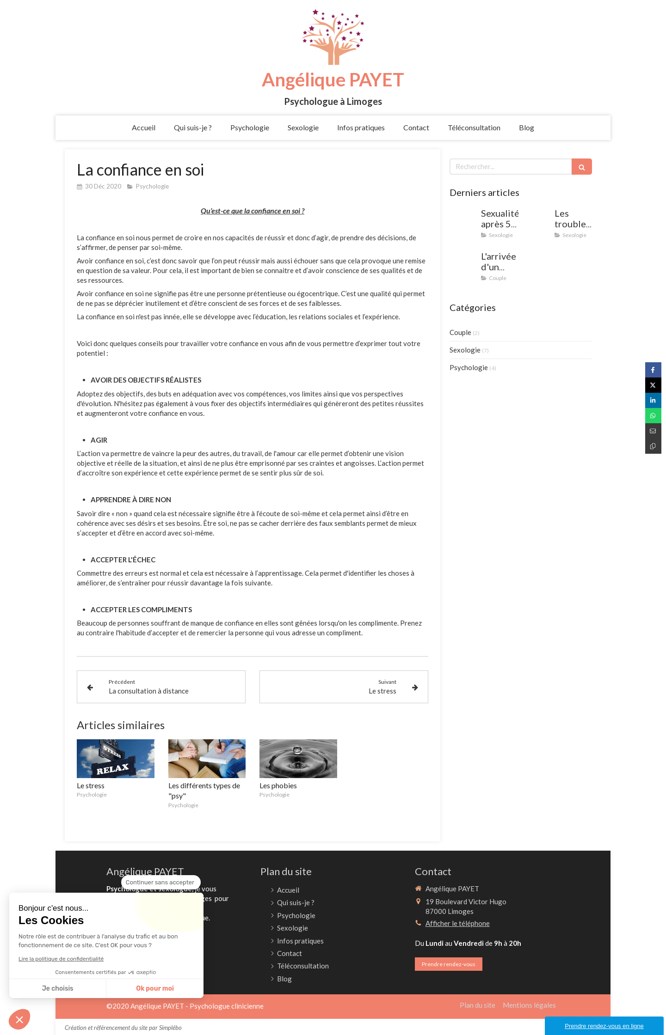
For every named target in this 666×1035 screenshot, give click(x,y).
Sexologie (465, 350)
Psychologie (469, 367)
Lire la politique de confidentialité (61, 959)
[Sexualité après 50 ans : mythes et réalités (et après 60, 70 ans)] (463, 222)
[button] (19, 1019)
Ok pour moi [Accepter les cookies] (155, 988)
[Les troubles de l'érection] (537, 222)
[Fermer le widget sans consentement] (161, 882)
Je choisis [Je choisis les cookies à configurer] (58, 988)
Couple (460, 332)
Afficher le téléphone (458, 923)
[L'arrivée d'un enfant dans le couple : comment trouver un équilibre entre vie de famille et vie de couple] (463, 265)
